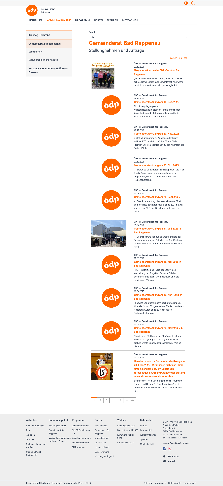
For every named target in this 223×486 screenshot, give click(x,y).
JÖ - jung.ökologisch (104, 456)
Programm (82, 20)
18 (119, 400)
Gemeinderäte (35, 51)
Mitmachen (130, 20)
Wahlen (112, 20)
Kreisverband (101, 425)
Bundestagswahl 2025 (127, 430)
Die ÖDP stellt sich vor (81, 432)
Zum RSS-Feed (178, 58)
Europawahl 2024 (125, 442)
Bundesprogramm (80, 442)
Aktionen (30, 435)
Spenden (144, 439)
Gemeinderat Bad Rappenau (44, 43)
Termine (30, 439)
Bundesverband (102, 452)
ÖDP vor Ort (100, 442)
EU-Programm (78, 447)
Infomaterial (146, 430)
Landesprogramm (80, 425)
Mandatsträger (102, 438)
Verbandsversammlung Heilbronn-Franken (48, 70)
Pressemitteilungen (35, 425)
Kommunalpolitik (59, 20)
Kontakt (143, 425)
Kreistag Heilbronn (39, 34)
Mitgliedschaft (147, 444)
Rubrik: (92, 32)
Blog (28, 430)
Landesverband (102, 447)
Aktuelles (35, 20)
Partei (98, 20)
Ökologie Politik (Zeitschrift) (33, 453)
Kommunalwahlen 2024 (125, 436)
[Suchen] (193, 3)
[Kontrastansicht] (186, 3)
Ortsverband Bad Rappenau (102, 432)
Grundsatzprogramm (81, 438)
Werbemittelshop (148, 435)
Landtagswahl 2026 (126, 425)
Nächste (130, 400)
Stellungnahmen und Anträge (43, 59)
